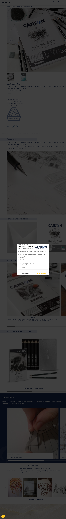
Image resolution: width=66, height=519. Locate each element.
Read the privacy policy (23, 259)
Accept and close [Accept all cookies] (41, 273)
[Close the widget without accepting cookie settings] (24, 244)
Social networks (23, 267)
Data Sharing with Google (25, 264)
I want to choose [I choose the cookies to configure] (25, 273)
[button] (3, 516)
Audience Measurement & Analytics (27, 266)
